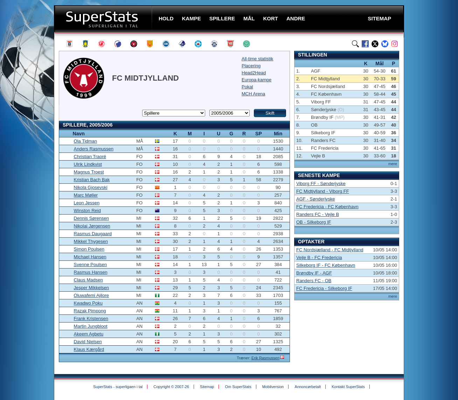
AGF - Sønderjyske (315, 199)
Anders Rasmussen (93, 148)
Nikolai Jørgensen (92, 226)
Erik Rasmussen (265, 358)
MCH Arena (253, 93)
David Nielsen (88, 341)
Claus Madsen (88, 280)
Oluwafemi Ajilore (91, 295)
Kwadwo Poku (88, 303)
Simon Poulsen (89, 249)
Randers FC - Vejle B (317, 214)
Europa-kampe (256, 79)
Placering (251, 65)
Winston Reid (87, 210)
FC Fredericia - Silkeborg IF (324, 288)
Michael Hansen (90, 256)
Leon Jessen (87, 202)
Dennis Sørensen (91, 218)
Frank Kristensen (91, 318)
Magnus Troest (89, 172)
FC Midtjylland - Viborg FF (322, 191)
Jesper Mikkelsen (91, 287)
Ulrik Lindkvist (88, 164)
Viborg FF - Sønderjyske (321, 183)
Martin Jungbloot (90, 326)
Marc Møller (86, 195)
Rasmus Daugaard (93, 233)
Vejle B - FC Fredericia (319, 257)
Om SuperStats (238, 387)
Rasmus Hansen (90, 272)
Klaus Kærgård (89, 349)
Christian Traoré (90, 156)
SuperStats (103, 18)
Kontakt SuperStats (348, 387)
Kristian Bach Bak (92, 179)
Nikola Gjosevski (90, 187)
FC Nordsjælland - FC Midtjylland (329, 249)
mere (392, 164)
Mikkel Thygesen (91, 241)
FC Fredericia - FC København (327, 206)
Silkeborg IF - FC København (325, 265)
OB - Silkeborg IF (313, 222)
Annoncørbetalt (308, 387)
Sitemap (207, 387)
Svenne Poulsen (90, 264)
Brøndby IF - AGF (314, 273)
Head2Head (254, 72)
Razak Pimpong (90, 310)
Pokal (247, 86)
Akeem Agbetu (89, 334)
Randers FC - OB (313, 280)
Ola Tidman (85, 141)
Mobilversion (273, 387)
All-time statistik (257, 58)
